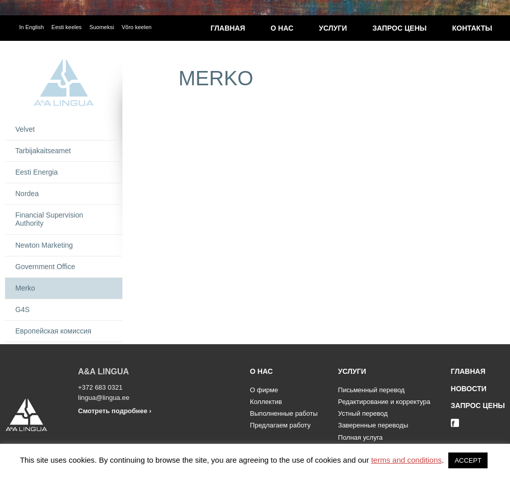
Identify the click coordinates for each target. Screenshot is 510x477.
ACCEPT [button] (467, 460)
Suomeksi (101, 27)
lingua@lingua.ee (104, 397)
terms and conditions (406, 460)
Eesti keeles (67, 27)
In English (31, 27)
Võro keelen (136, 27)
